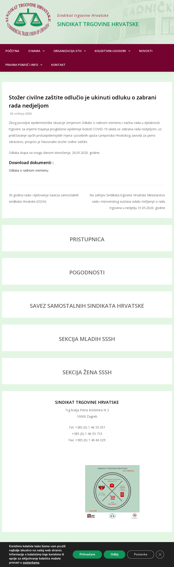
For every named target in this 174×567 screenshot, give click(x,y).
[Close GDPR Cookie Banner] (160, 554)
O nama (34, 51)
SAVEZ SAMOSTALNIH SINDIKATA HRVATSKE (87, 305)
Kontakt (58, 65)
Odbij (114, 554)
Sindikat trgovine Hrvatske (98, 24)
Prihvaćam (87, 554)
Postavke (140, 554)
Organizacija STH (67, 51)
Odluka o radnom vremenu (28, 170)
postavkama (31, 563)
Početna (12, 51)
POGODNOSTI (87, 272)
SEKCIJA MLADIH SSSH (87, 339)
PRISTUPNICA (87, 239)
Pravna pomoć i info (21, 65)
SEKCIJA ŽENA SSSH (87, 372)
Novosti (145, 51)
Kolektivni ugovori (110, 51)
